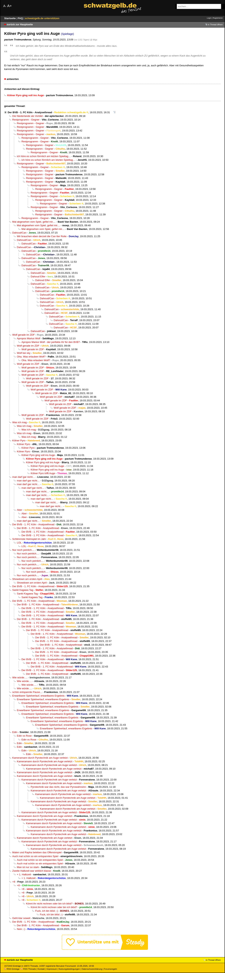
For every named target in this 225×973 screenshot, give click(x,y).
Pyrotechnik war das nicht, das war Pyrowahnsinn (58, 786)
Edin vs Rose (24, 735)
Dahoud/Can (19, 232)
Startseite (10, 18)
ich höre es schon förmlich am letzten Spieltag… (44, 156)
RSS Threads (28, 969)
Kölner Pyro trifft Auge (43, 473)
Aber (19, 509)
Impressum (52, 969)
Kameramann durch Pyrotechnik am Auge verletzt (40, 757)
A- (4, 6)
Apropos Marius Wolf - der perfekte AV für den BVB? (50, 342)
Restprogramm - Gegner (25, 119)
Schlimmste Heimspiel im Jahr (29, 539)
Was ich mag (19, 422)
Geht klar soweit (21, 918)
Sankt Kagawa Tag (22, 590)
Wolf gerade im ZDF (23, 334)
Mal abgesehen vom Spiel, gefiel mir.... (33, 221)
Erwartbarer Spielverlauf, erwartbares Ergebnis (38, 695)
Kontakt (41, 969)
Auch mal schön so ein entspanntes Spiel (35, 856)
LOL (19, 542)
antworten (13, 79)
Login (209, 18)
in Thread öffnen (215, 24)
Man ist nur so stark (28, 867)
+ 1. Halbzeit (24, 874)
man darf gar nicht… (23, 476)
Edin (14, 732)
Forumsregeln (110, 969)
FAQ (21, 18)
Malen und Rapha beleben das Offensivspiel (37, 852)
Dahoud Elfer (38, 276)
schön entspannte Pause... (27, 692)
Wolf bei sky (23, 353)
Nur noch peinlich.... (23, 549)
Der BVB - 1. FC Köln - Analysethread (30, 112)
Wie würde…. (19, 677)
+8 (13, 881)
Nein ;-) (21, 929)
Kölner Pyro (18, 440)
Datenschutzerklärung (92, 969)
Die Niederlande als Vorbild (27, 116)
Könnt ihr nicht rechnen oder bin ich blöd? (49, 903)
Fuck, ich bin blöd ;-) (46, 910)
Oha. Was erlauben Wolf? (31, 356)
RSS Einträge (12, 969)
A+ (9, 6)
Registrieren (218, 18)
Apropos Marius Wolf (28, 338)
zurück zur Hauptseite (20, 24)
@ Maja (93, 40)
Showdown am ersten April (27, 579)
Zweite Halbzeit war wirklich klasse (31, 870)
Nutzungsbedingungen (69, 969)
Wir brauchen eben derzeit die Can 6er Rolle (42, 236)
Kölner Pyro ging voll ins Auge (38, 455)
